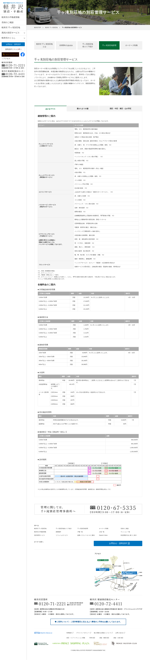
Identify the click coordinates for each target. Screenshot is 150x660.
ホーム (36, 525)
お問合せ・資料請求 (13, 44)
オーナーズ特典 (131, 45)
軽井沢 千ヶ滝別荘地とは (44, 45)
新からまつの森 (82, 108)
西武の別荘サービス (11, 33)
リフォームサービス (62, 535)
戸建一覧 (80, 532)
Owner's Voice (103, 535)
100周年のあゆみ (66, 45)
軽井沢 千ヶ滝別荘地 (11, 27)
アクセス (6, 58)
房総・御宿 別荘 (104, 638)
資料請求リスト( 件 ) (13, 49)
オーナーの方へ (38, 542)
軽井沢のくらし (9, 38)
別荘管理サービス (39, 535)
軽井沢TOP (37, 27)
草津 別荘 (92, 638)
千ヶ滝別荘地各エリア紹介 (87, 45)
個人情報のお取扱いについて (102, 633)
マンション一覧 (125, 532)
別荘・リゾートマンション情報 (76, 638)
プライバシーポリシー (82, 633)
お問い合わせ (119, 633)
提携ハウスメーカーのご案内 (86, 535)
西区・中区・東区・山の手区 (120, 108)
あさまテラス (50, 109)
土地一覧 (101, 532)
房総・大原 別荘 (118, 638)
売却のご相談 (8, 22)
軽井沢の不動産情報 (11, 17)
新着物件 (58, 532)
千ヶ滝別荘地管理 (82, 528)
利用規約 (69, 633)
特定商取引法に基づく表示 (129, 535)
